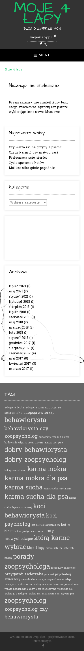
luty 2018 (16, 332)
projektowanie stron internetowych (54, 638)
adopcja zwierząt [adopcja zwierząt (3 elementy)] (39, 412)
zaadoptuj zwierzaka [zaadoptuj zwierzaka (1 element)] (28, 594)
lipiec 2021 (17, 286)
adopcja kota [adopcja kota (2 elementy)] (14, 407)
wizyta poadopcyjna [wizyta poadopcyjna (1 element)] (16, 589)
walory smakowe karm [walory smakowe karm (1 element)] (46, 584)
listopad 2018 (19, 302)
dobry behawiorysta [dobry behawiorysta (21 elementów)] (35, 450)
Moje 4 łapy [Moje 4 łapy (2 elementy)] (36, 548)
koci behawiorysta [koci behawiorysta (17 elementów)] (25, 511)
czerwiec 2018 (19, 317)
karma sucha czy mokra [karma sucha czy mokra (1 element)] (57, 489)
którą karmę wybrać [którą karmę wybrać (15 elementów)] (37, 542)
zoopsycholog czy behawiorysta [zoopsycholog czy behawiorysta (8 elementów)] (26, 613)
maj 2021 (16, 291)
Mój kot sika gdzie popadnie (32, 168)
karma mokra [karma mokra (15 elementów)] (46, 469)
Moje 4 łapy (42, 13)
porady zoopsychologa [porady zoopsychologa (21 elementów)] (27, 561)
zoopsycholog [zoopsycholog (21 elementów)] (25, 601)
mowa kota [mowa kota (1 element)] (52, 548)
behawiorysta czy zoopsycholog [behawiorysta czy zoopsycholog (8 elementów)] (26, 432)
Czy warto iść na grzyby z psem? (35, 147)
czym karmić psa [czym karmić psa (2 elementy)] (49, 442)
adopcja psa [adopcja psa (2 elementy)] (35, 407)
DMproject (39, 636)
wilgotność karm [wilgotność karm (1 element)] (69, 584)
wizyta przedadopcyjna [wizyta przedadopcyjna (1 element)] (42, 589)
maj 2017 (16, 358)
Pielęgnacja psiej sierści (28, 157)
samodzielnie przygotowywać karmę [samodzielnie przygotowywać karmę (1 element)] (43, 579)
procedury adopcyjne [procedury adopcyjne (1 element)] (63, 568)
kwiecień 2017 (20, 363)
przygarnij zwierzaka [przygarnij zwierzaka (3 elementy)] (23, 574)
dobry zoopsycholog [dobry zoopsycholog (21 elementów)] (35, 460)
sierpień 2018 (19, 307)
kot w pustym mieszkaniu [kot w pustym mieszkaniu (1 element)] (29, 531)
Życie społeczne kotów (26, 163)
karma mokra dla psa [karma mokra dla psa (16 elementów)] (35, 478)
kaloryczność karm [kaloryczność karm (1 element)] (15, 470)
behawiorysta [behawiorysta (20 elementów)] (25, 420)
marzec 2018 (19, 327)
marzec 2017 (19, 369)
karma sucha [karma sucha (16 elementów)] (23, 487)
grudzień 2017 (20, 343)
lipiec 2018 (17, 312)
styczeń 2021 (18, 296)
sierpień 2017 (19, 348)
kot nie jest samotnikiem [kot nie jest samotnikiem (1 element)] (46, 525)
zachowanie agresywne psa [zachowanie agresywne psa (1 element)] (58, 594)
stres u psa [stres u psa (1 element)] (26, 584)
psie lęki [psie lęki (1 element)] (49, 574)
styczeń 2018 (18, 338)
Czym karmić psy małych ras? (33, 152)
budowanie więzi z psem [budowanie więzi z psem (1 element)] (19, 443)
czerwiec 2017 (20, 353)
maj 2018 (16, 322)
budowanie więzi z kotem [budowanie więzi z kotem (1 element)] (54, 437)
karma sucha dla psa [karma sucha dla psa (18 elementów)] (36, 496)
